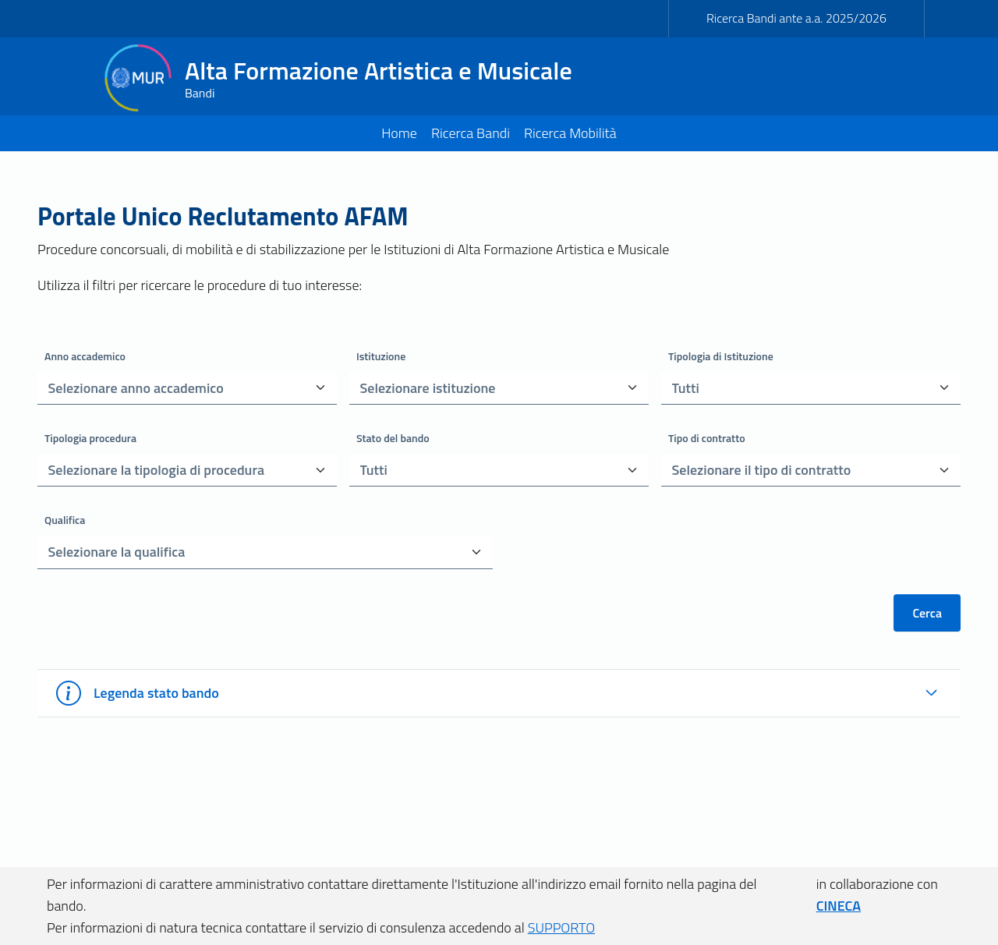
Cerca (927, 612)
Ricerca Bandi (470, 132)
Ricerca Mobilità (570, 132)
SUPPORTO (561, 927)
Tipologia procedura (90, 438)
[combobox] (170, 387)
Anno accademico (85, 356)
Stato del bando (393, 438)
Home (399, 132)
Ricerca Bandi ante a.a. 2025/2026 (796, 18)
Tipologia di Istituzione (720, 356)
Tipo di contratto (706, 438)
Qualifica (64, 519)
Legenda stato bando (137, 693)
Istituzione (380, 356)
